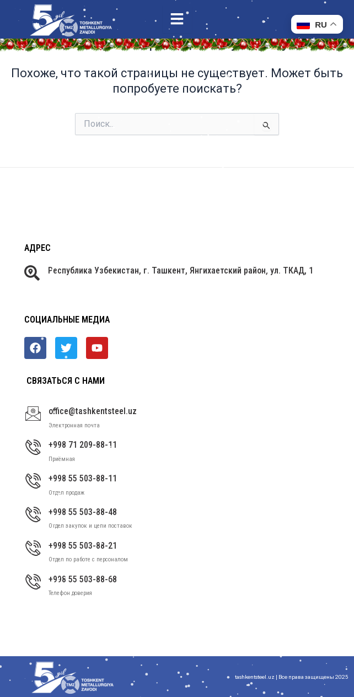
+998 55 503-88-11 (83, 478)
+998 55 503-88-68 (83, 579)
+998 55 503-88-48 (83, 512)
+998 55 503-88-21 (83, 545)
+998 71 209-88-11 (83, 444)
